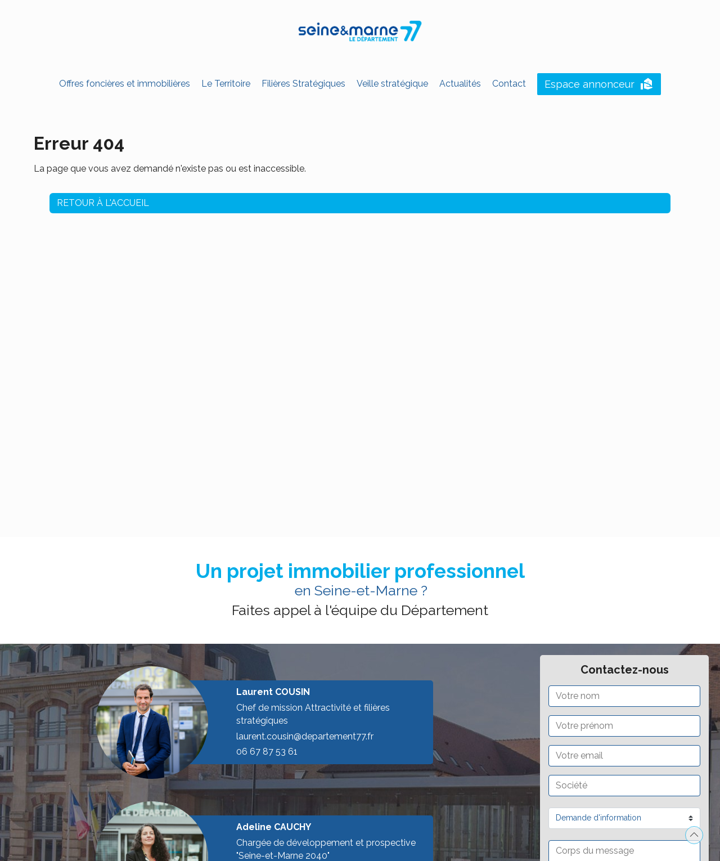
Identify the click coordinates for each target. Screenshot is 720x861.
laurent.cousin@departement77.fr (305, 736)
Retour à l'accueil (103, 201)
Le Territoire (225, 83)
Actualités (460, 83)
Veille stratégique (392, 83)
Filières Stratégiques (303, 83)
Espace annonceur (599, 84)
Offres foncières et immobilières (124, 83)
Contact (509, 83)
